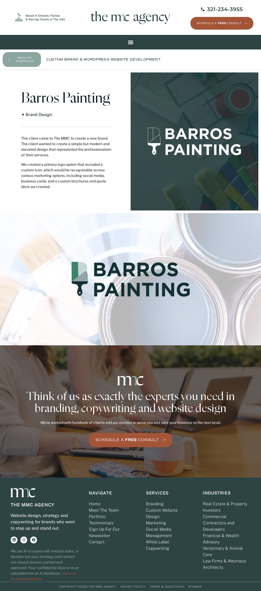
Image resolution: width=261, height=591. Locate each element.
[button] (130, 42)
